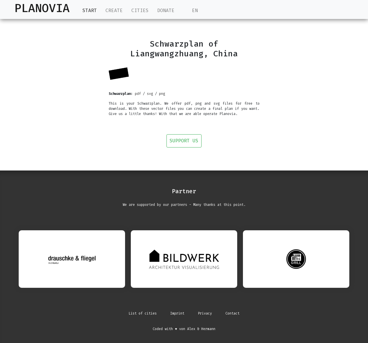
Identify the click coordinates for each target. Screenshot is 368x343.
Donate (166, 10)
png (162, 93)
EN (190, 10)
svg (150, 93)
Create (114, 10)
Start (90, 10)
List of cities (143, 313)
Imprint (177, 313)
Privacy (205, 313)
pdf (138, 93)
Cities (140, 10)
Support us (184, 141)
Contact (232, 313)
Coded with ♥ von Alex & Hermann (184, 329)
